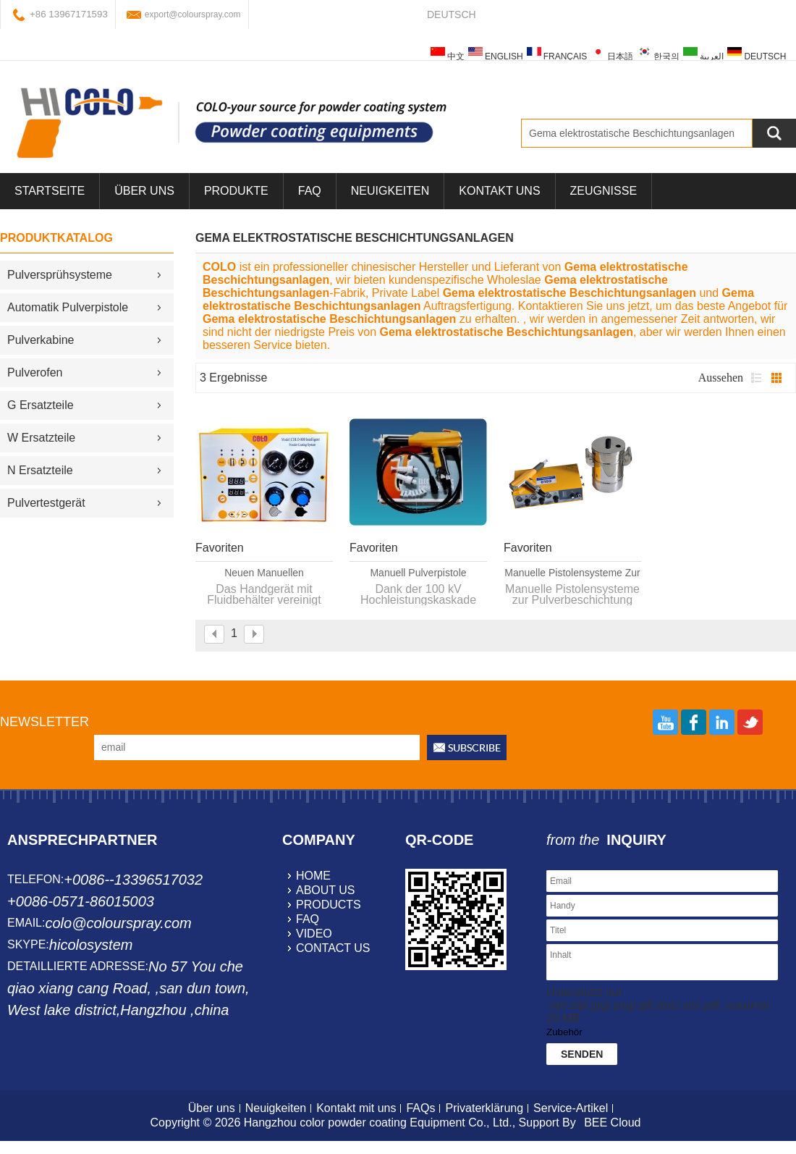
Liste (756, 378)
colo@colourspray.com (118, 923)
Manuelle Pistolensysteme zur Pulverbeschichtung (572, 573)
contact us (333, 948)
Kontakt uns (499, 191)
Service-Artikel (570, 1108)
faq (307, 919)
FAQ (309, 191)
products (328, 904)
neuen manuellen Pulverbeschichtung (264, 573)
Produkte (236, 191)
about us (325, 890)
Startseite (49, 191)
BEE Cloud (612, 1122)
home (313, 875)
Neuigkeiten (390, 191)
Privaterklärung (484, 1108)
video (314, 933)
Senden (582, 1054)
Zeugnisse (603, 191)
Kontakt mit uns (356, 1108)
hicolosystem (91, 945)
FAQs (420, 1108)
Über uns (211, 1108)
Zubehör (564, 1032)
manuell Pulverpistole (418, 572)
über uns (144, 191)
